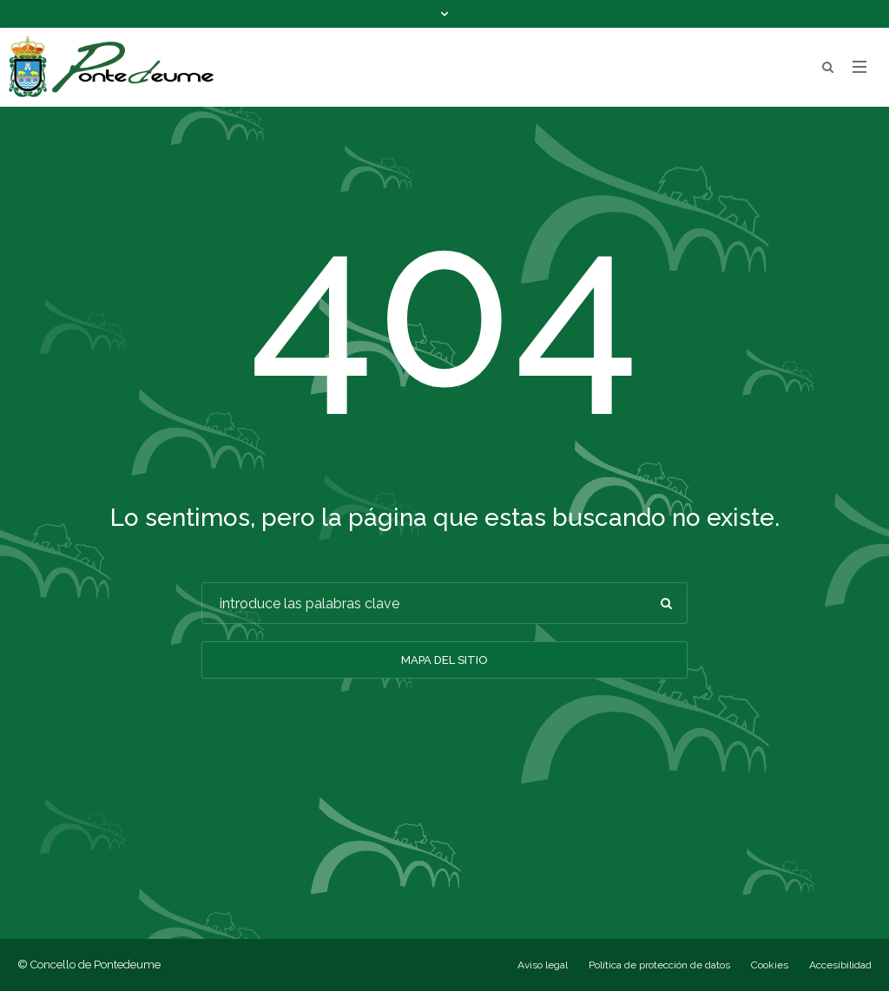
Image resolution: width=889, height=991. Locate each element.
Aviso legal (542, 965)
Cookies (769, 965)
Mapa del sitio (444, 659)
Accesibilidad (840, 965)
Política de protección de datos (659, 965)
